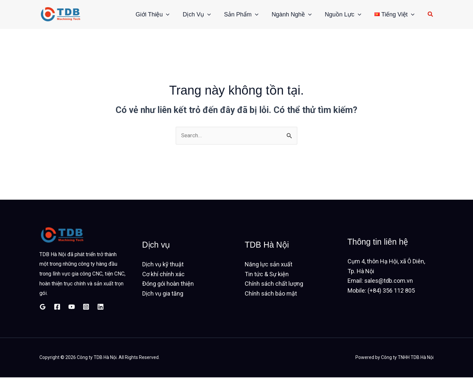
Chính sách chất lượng (274, 284)
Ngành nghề (283, 14)
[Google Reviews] (42, 307)
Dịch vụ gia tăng (162, 294)
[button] (148, 14)
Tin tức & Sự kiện (267, 274)
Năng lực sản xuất (268, 264)
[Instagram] (86, 307)
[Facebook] (57, 307)
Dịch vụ (182, 14)
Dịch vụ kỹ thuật (163, 264)
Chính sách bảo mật (271, 294)
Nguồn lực (338, 14)
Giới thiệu (135, 14)
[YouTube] (71, 307)
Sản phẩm (230, 14)
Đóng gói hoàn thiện (168, 284)
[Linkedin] (100, 307)
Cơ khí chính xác (163, 274)
